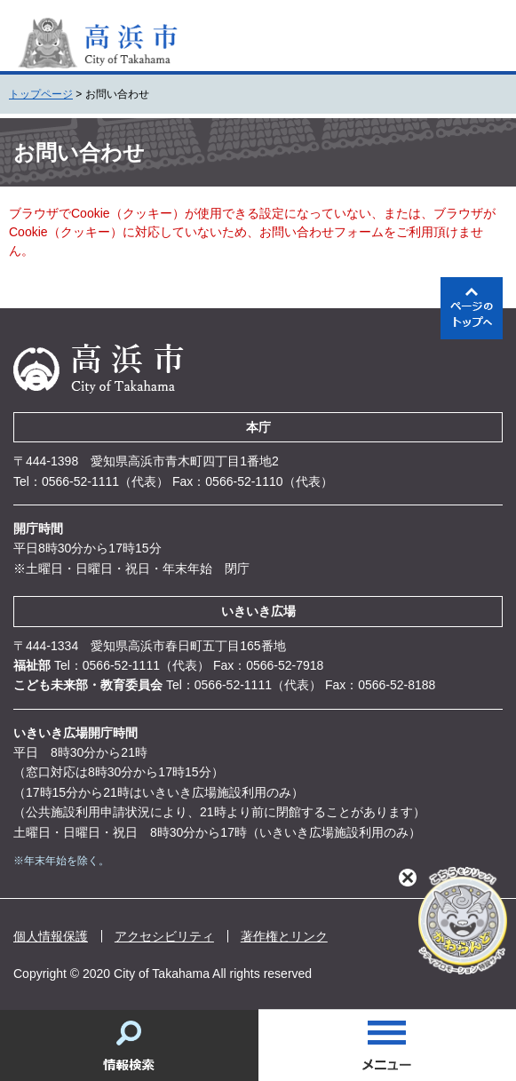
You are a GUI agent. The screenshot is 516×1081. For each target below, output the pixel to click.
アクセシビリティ (164, 936)
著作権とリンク (284, 936)
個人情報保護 (50, 936)
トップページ (41, 94)
